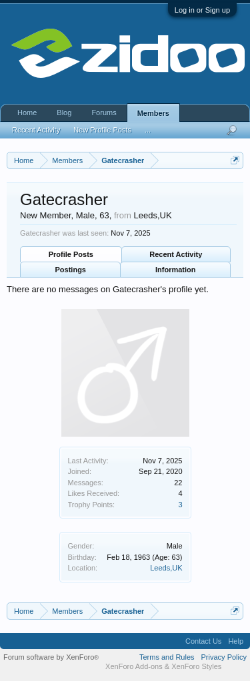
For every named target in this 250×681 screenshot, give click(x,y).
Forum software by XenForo (51, 657)
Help (235, 641)
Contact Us (203, 641)
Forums (103, 112)
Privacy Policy (224, 657)
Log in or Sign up (202, 10)
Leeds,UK (166, 568)
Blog (64, 112)
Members (153, 113)
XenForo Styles (196, 666)
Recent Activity (175, 254)
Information (175, 270)
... (148, 130)
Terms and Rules (167, 657)
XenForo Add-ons (134, 666)
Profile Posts (71, 254)
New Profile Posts (102, 130)
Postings (70, 270)
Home (27, 112)
